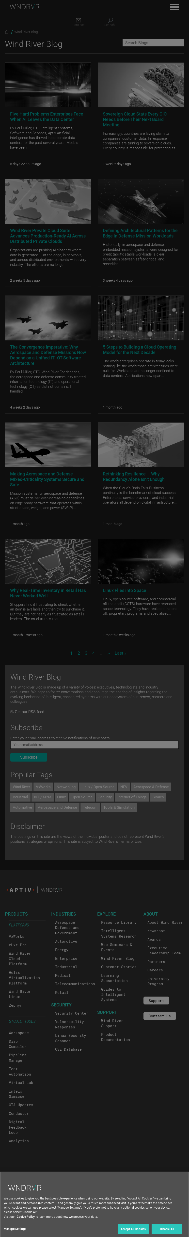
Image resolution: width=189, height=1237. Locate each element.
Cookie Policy (26, 1231)
